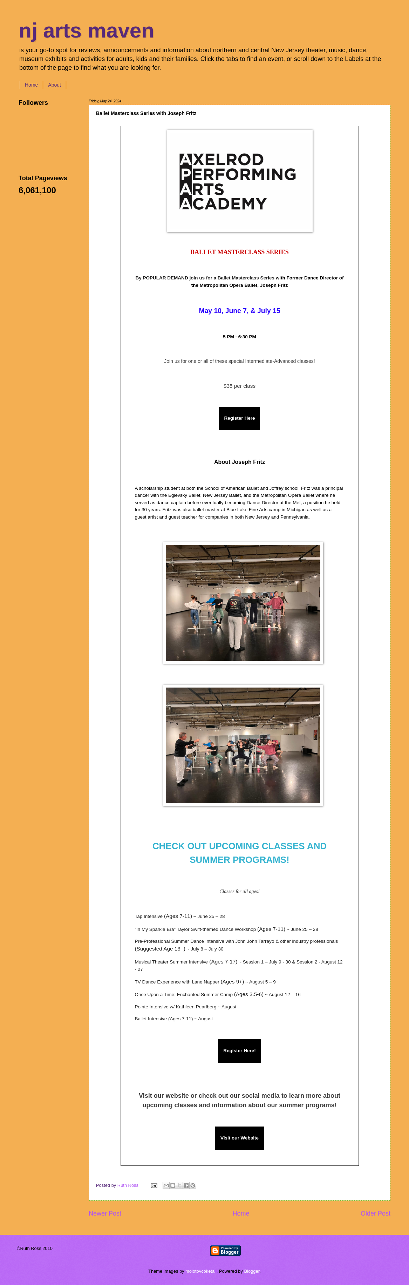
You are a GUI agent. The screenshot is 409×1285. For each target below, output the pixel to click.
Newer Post (105, 1213)
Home (31, 85)
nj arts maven (86, 30)
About (54, 85)
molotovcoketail (201, 1271)
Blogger (252, 1271)
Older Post (375, 1213)
